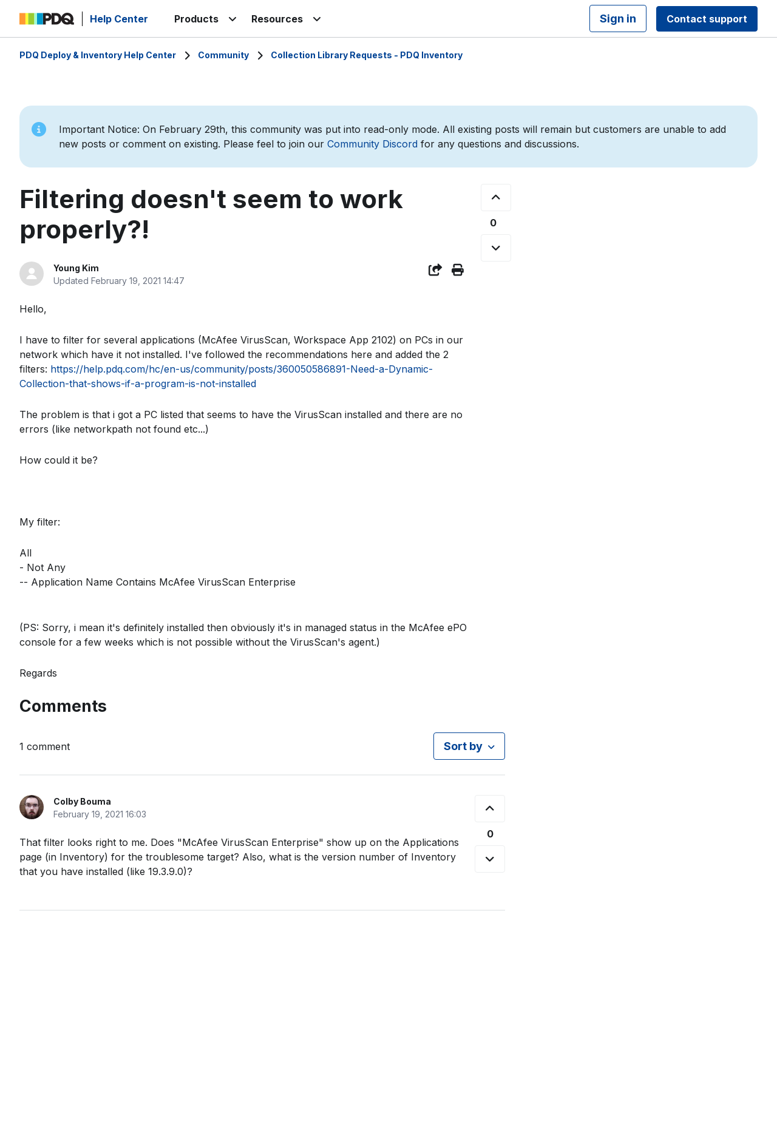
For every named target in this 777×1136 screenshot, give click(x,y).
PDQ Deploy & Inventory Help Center (97, 55)
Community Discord (372, 144)
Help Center (119, 19)
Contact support (707, 19)
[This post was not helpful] (496, 248)
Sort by (463, 746)
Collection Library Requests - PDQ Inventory (367, 55)
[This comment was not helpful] (490, 859)
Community (223, 55)
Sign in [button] (618, 18)
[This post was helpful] (496, 197)
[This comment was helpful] (490, 808)
